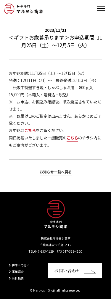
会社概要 (18, 278)
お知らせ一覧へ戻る (56, 171)
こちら (30, 130)
